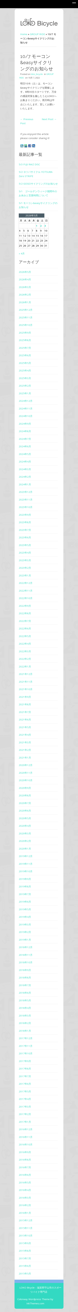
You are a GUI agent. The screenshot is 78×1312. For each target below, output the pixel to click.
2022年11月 (25, 590)
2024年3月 (25, 469)
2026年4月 (25, 279)
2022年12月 (25, 583)
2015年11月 (25, 1228)
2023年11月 (25, 499)
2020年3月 (25, 833)
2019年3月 (25, 924)
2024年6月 (25, 446)
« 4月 (22, 253)
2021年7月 (25, 712)
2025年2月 (25, 385)
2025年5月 (25, 363)
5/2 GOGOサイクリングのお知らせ (38, 183)
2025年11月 (25, 317)
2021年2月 (25, 749)
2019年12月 (25, 856)
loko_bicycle (37, 74)
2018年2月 (25, 1023)
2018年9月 (25, 970)
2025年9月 (25, 332)
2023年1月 (25, 575)
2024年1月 (25, 484)
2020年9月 (25, 787)
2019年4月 (25, 916)
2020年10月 (25, 780)
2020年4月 (25, 825)
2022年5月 (25, 636)
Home (23, 34)
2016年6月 (25, 1174)
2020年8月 (25, 795)
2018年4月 (25, 1007)
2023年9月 (25, 514)
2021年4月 (25, 734)
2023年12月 (25, 491)
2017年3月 (25, 1106)
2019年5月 (25, 909)
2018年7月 (25, 985)
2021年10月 (25, 689)
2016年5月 (25, 1182)
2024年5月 (25, 454)
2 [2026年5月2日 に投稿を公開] (41, 225)
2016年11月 (25, 1137)
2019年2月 (25, 932)
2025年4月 (25, 370)
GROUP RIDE (37, 34)
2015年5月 (25, 1273)
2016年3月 (25, 1197)
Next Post (49, 119)
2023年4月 (25, 552)
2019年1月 (25, 939)
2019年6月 (25, 901)
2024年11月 (25, 408)
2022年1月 (25, 666)
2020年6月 (25, 810)
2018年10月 (25, 962)
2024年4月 (25, 461)
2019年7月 (25, 894)
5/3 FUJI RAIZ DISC (29, 164)
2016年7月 (25, 1167)
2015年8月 (25, 1250)
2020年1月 (25, 848)
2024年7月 (25, 438)
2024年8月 (25, 431)
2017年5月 (25, 1091)
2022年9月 (25, 605)
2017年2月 (25, 1114)
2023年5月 (25, 545)
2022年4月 (25, 643)
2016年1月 (25, 1212)
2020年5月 (25, 818)
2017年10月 (25, 1053)
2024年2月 (25, 476)
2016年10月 (25, 1144)
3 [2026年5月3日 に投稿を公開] (45, 225)
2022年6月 (25, 628)
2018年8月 (25, 977)
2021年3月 (25, 742)
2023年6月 (25, 537)
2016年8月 (25, 1159)
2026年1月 (25, 302)
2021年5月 (25, 727)
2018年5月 (25, 1000)
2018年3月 (25, 1015)
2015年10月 (25, 1235)
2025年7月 (25, 347)
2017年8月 (25, 1068)
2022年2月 (25, 658)
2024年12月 (25, 400)
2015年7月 (25, 1258)
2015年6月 (25, 1265)
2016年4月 (25, 1190)
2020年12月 (25, 765)
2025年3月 (25, 378)
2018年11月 (25, 954)
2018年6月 (25, 992)
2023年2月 (25, 567)
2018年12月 (25, 947)
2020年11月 (25, 772)
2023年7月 (25, 529)
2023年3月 (25, 560)
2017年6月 (25, 1083)
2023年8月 (25, 522)
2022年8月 (25, 613)
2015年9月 (25, 1243)
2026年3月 (25, 287)
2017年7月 (25, 1076)
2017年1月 (25, 1121)
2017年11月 (25, 1045)
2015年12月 (25, 1220)
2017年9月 (25, 1061)
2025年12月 (25, 309)
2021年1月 (25, 757)
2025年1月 (25, 393)
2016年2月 (25, 1205)
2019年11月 (25, 863)
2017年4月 (25, 1099)
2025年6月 (25, 355)
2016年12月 (25, 1129)
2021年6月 (25, 719)
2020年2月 (25, 841)
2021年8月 (25, 704)
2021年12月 (25, 674)
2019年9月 (25, 879)
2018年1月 (25, 1030)
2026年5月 (25, 271)
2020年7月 (25, 803)
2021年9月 (25, 696)
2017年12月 (25, 1038)
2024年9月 (25, 423)
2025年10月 (25, 325)
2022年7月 (25, 621)
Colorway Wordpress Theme (33, 1299)
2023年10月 (25, 507)
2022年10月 (25, 598)
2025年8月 (25, 340)
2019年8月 (25, 886)
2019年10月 (25, 871)
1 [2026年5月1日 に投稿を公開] (36, 225)
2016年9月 (25, 1152)
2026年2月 (25, 294)
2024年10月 (25, 416)
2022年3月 (25, 651)
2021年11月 (25, 681)
